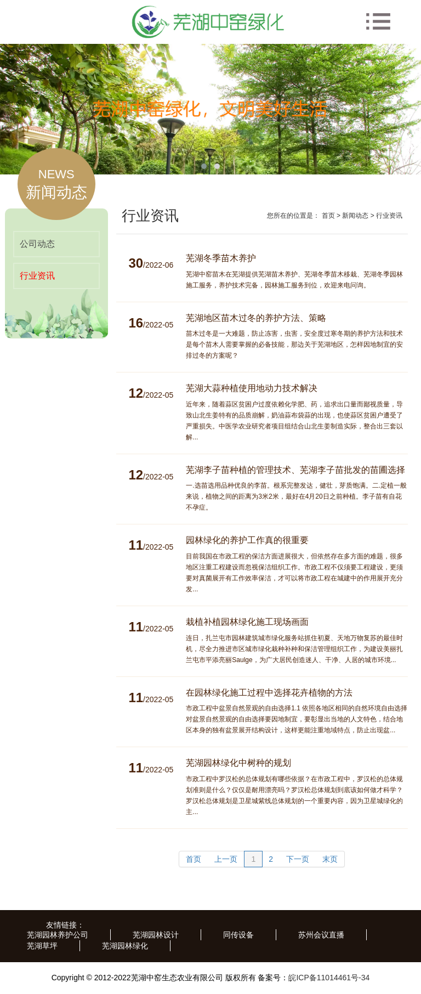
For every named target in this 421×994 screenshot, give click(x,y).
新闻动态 (355, 215)
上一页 (225, 859)
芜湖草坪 (42, 945)
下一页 (297, 859)
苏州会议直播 (321, 934)
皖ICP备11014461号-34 (328, 977)
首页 (328, 215)
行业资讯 (37, 275)
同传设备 (238, 934)
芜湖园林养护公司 (57, 934)
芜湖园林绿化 (125, 945)
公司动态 (37, 243)
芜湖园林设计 (156, 934)
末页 (330, 859)
